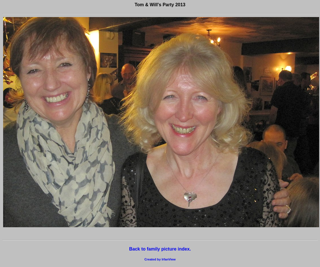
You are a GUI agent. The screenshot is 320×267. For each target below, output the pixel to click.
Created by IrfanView (160, 259)
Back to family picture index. (160, 249)
